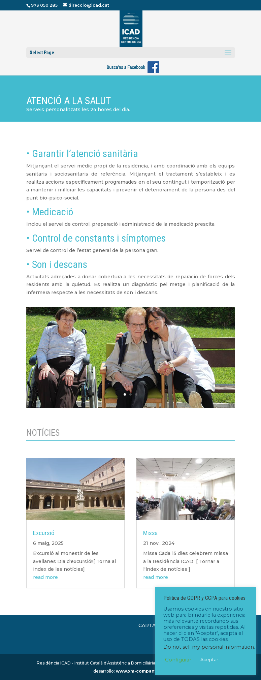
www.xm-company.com (142, 671)
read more (45, 577)
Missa (150, 532)
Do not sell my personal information (208, 647)
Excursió (43, 532)
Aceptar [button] (209, 659)
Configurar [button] (178, 660)
